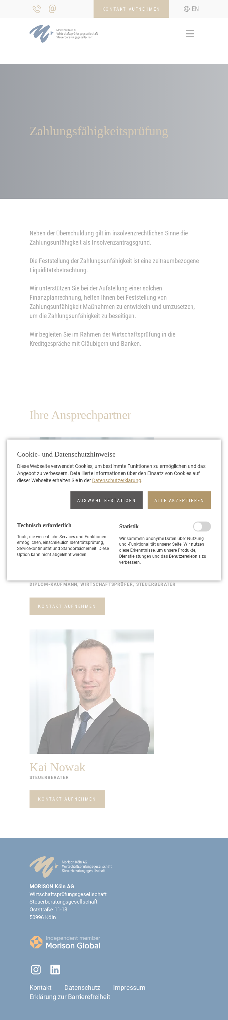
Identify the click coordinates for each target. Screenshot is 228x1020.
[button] (106, 500)
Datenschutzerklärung (116, 480)
